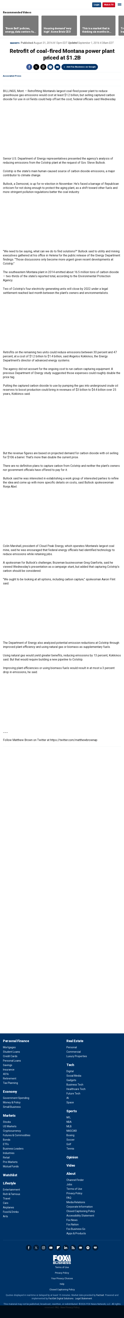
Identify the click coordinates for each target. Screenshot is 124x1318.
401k (6, 1074)
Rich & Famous (11, 1194)
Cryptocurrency (12, 1130)
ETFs (6, 1144)
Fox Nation (72, 1224)
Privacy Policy (74, 1193)
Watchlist (10, 1175)
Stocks (7, 1121)
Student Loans (11, 1051)
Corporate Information (79, 1206)
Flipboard (58, 1248)
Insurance (8, 1069)
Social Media (73, 1075)
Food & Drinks (11, 1211)
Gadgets (71, 1080)
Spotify (88, 1248)
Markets (15, 43)
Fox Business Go (75, 1228)
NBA (69, 1121)
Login (96, 5)
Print (50, 67)
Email (57, 67)
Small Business (12, 1106)
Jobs (69, 1184)
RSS (73, 1248)
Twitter (36, 67)
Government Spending (16, 1097)
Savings (7, 1065)
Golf (68, 1144)
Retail (6, 1157)
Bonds (6, 1139)
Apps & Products (76, 1233)
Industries (8, 1153)
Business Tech (74, 1084)
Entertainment (11, 1189)
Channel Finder (75, 1179)
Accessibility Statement (80, 1215)
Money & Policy (12, 1102)
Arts (5, 1216)
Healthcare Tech (76, 1089)
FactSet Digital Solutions (60, 1298)
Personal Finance (16, 1041)
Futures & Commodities (16, 1135)
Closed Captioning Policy (80, 1211)
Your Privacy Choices (62, 1278)
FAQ (68, 1197)
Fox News (72, 1220)
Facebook (29, 67)
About (71, 1174)
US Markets (9, 1126)
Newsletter (80, 1248)
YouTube (51, 1248)
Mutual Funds (11, 1166)
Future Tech (73, 1093)
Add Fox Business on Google (81, 67)
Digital (70, 1071)
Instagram (43, 1248)
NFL (68, 1117)
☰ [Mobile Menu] (119, 4)
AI (67, 1097)
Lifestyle (9, 1183)
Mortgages (9, 1047)
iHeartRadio (95, 1248)
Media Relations (75, 1202)
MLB (69, 1126)
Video (70, 1165)
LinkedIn (66, 1248)
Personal (71, 1047)
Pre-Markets (10, 1161)
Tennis (70, 1148)
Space (70, 1102)
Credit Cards (10, 1056)
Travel (6, 1198)
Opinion (72, 1157)
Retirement (9, 1078)
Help (62, 1284)
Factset (100, 1295)
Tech (70, 1065)
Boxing (70, 1135)
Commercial (73, 1051)
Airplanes (8, 1207)
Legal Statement (83, 1298)
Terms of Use (74, 1188)
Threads (43, 67)
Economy (10, 1092)
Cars (5, 1202)
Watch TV (108, 5)
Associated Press (12, 76)
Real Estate (74, 1041)
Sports (71, 1111)
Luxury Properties (76, 1056)
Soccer (70, 1139)
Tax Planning (10, 1082)
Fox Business (15, 4)
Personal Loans (12, 1060)
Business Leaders (13, 1148)
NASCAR (71, 1130)
